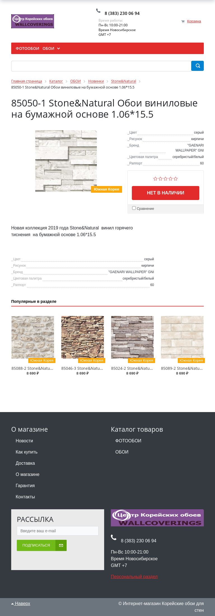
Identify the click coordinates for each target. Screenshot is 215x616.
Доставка (25, 463)
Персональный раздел (134, 576)
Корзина (194, 21)
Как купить (27, 452)
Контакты (25, 496)
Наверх (20, 603)
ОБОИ (121, 452)
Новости (24, 440)
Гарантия (25, 485)
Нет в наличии (165, 192)
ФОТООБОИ (128, 440)
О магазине (27, 474)
